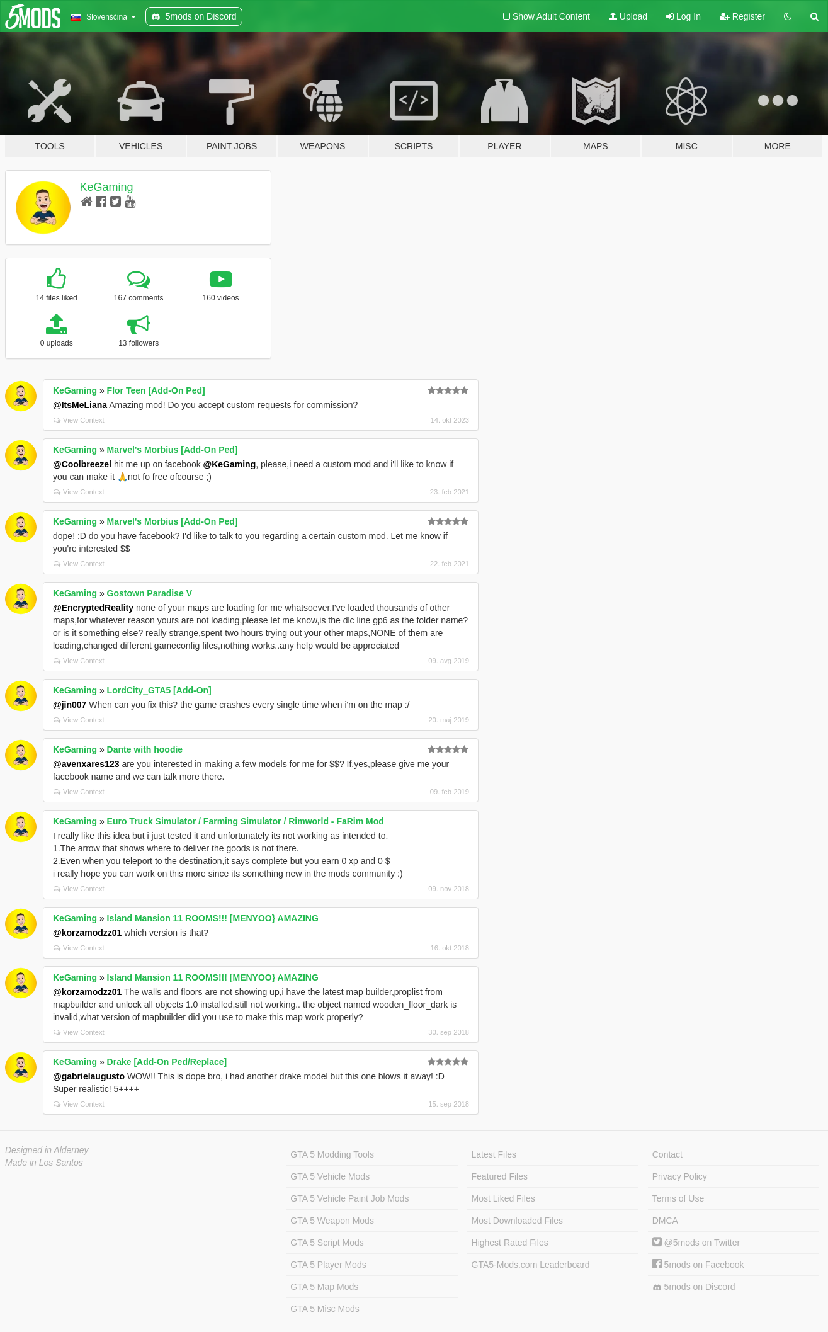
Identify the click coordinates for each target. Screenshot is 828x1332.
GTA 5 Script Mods (326, 1243)
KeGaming (106, 187)
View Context (79, 420)
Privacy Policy (679, 1176)
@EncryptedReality (93, 608)
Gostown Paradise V (149, 593)
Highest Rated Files (510, 1243)
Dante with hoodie (145, 749)
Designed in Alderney (47, 1150)
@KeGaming (229, 464)
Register (742, 16)
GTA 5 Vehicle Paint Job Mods (349, 1198)
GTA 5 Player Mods (328, 1265)
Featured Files (500, 1176)
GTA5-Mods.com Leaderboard (531, 1265)
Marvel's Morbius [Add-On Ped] (172, 450)
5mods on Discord (693, 1287)
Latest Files (494, 1154)
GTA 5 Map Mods (324, 1287)
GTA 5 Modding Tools (332, 1154)
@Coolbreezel (82, 464)
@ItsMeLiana (80, 405)
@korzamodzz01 (87, 933)
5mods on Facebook (698, 1264)
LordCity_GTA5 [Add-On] (159, 690)
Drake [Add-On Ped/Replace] (167, 1062)
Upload (628, 16)
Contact (667, 1154)
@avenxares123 (86, 764)
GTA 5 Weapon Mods (332, 1220)
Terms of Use (678, 1198)
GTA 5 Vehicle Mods (330, 1176)
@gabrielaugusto (89, 1076)
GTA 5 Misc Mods (324, 1309)
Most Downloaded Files (518, 1220)
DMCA (665, 1220)
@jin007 (69, 705)
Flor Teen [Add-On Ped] (156, 390)
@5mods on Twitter (696, 1242)
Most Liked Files (503, 1198)
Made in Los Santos (44, 1163)
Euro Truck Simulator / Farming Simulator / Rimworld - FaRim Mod (245, 821)
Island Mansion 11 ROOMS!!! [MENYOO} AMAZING (213, 918)
